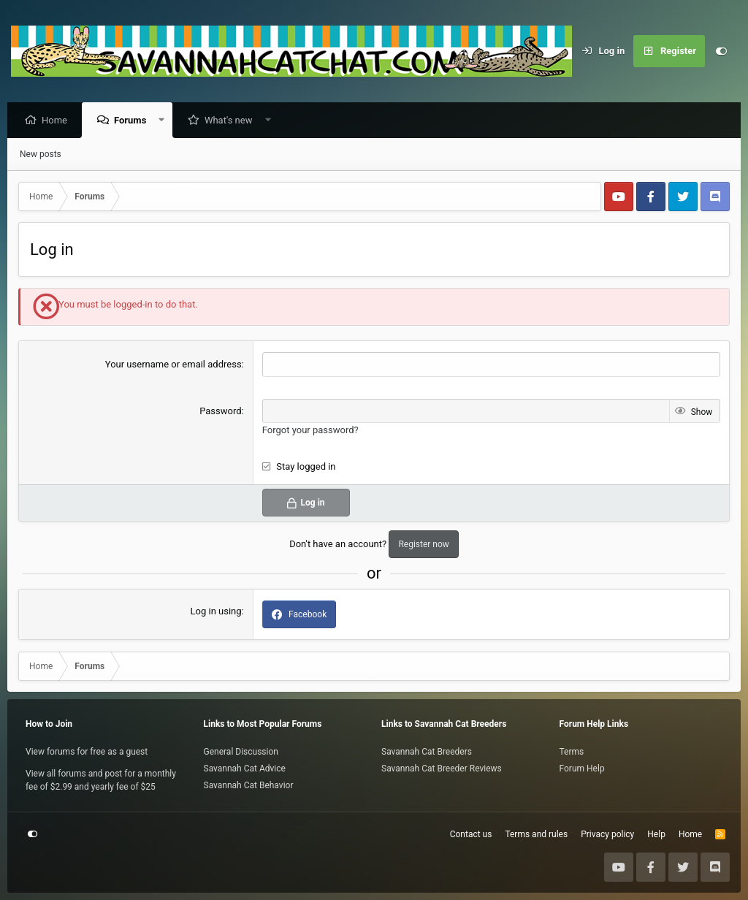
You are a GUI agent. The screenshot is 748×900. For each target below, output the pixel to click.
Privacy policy (607, 834)
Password (220, 411)
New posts (40, 155)
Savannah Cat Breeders (426, 752)
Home (58, 120)
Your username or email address (173, 364)
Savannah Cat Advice (245, 768)
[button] (165, 121)
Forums (134, 120)
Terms (572, 752)
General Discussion (241, 752)
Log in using (216, 611)
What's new (232, 120)
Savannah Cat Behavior (249, 785)
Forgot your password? (310, 430)
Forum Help (582, 768)
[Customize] (721, 51)
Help (656, 834)
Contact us (471, 834)
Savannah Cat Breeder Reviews (441, 768)
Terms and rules (536, 834)
